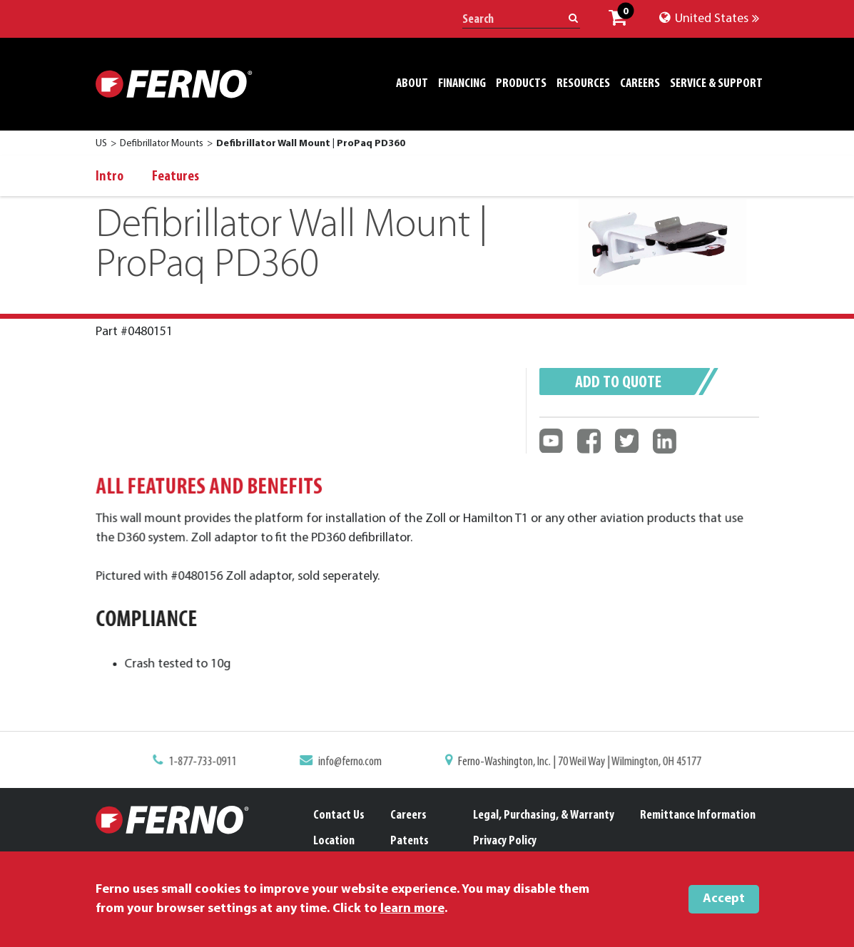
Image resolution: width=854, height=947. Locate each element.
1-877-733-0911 (213, 762)
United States (709, 19)
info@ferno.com (353, 762)
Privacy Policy (505, 841)
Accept (724, 899)
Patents (409, 841)
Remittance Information (698, 815)
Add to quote (618, 382)
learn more (412, 909)
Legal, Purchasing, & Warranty (543, 815)
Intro (109, 177)
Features (175, 177)
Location (334, 841)
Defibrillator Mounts (161, 143)
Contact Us (339, 815)
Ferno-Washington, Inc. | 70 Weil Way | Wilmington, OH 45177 (573, 762)
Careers (408, 815)
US (101, 143)
